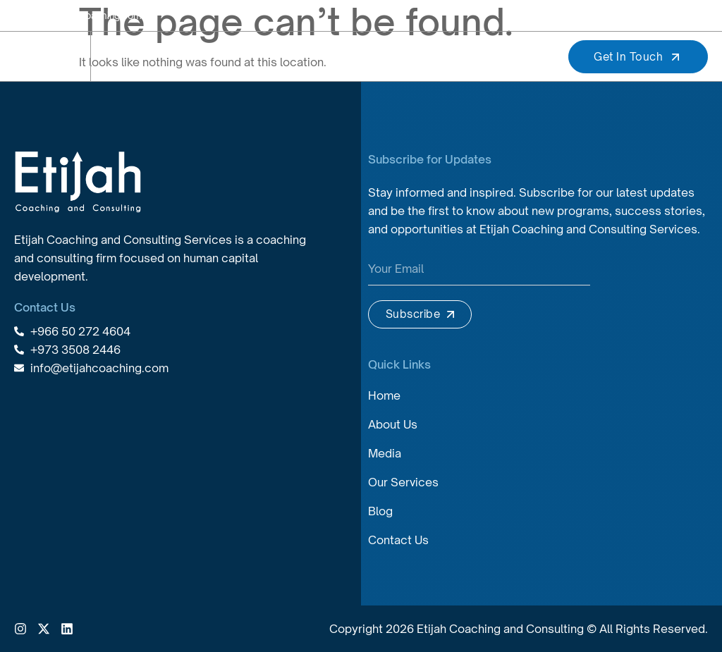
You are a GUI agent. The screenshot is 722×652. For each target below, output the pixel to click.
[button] (533, 57)
